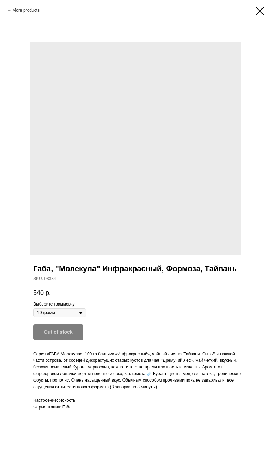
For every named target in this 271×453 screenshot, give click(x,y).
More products (26, 10)
